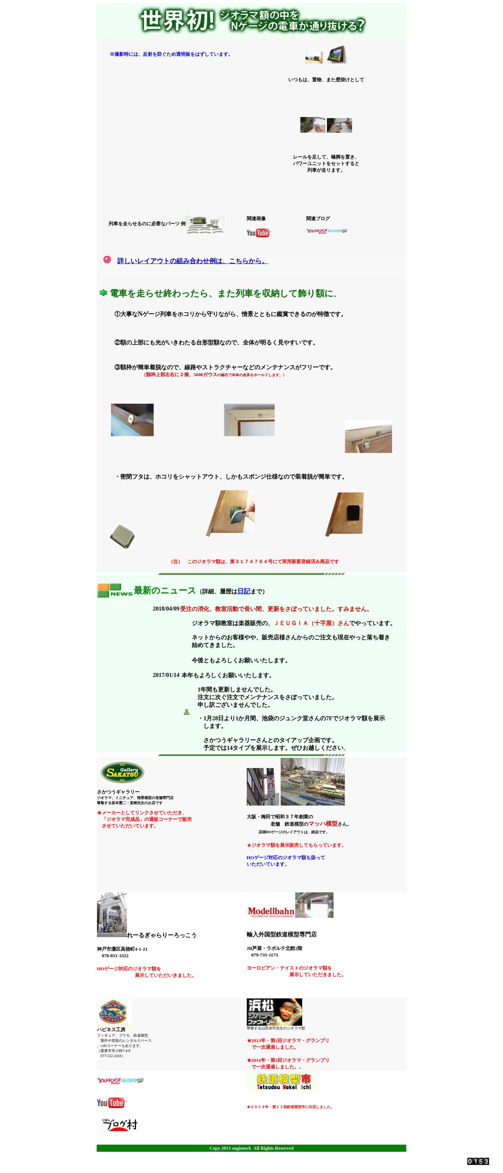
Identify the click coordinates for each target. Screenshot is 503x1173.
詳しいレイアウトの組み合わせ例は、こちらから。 (192, 261)
